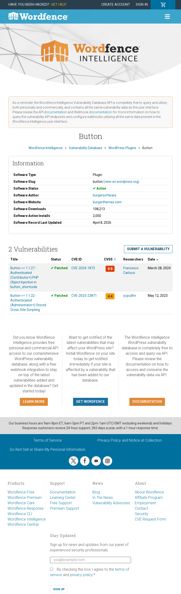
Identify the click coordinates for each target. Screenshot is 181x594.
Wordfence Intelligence (27, 519)
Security (141, 514)
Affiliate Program (149, 497)
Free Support (61, 503)
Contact (141, 508)
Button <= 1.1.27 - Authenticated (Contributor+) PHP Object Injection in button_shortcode (24, 277)
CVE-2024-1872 (83, 268)
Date (153, 259)
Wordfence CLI (20, 514)
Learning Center (63, 497)
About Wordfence (149, 492)
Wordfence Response (26, 508)
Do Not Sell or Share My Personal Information (47, 449)
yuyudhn (129, 295)
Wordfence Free (21, 492)
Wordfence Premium (25, 497)
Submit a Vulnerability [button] (148, 249)
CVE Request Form (150, 519)
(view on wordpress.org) (121, 181)
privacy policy (81, 575)
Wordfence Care (21, 503)
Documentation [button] (147, 402)
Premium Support (64, 508)
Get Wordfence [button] (90, 402)
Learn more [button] (34, 402)
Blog (96, 492)
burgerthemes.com (107, 202)
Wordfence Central (23, 524)
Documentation (62, 492)
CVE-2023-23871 (84, 295)
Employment (145, 503)
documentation (55, 112)
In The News (102, 497)
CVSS (110, 259)
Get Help (58, 5)
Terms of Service (47, 440)
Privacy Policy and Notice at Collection (130, 440)
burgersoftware (104, 195)
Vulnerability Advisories (111, 503)
